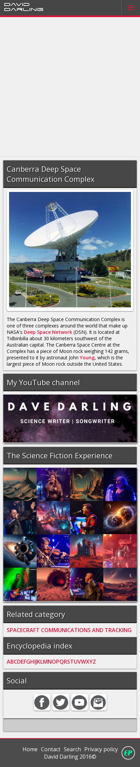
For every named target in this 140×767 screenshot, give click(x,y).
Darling (24, 9)
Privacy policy (101, 749)
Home (30, 749)
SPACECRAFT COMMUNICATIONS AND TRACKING (69, 630)
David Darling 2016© (70, 756)
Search (72, 749)
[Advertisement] (70, 87)
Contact (50, 749)
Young (87, 357)
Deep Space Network (48, 332)
